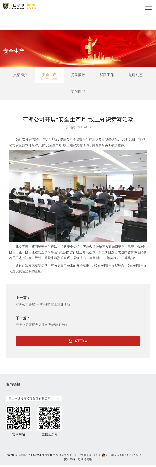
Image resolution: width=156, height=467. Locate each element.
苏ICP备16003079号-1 (87, 455)
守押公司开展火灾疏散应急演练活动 (41, 325)
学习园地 (78, 91)
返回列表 (78, 341)
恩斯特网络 (85, 459)
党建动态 (135, 75)
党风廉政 (78, 75)
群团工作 (107, 75)
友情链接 (13, 386)
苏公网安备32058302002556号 (123, 455)
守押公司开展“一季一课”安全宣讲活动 (43, 304)
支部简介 (20, 75)
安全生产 (49, 75)
